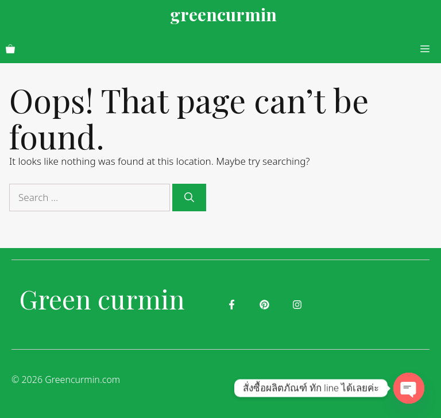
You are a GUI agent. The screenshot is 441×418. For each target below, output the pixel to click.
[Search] (189, 197)
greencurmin (223, 14)
